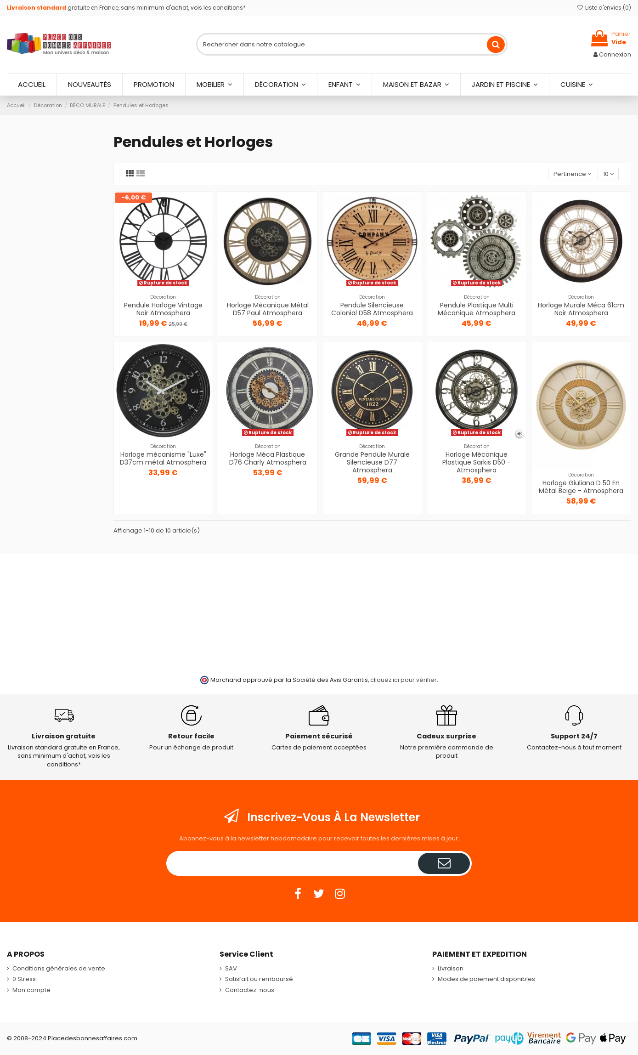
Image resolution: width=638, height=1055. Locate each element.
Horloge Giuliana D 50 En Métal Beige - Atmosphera (581, 486)
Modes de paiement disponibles (486, 979)
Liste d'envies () (604, 7)
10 (608, 174)
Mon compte (31, 990)
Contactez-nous (249, 990)
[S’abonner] (444, 863)
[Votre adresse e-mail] (293, 863)
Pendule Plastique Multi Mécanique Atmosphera (476, 309)
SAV (231, 968)
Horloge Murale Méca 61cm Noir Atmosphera (581, 309)
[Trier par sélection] (572, 174)
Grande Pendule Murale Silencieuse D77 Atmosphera (372, 462)
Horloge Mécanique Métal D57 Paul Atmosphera (268, 309)
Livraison (450, 968)
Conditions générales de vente (58, 968)
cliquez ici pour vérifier (403, 680)
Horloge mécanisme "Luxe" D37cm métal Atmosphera (163, 458)
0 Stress (24, 979)
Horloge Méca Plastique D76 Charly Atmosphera (267, 458)
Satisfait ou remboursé (259, 979)
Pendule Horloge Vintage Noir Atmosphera (163, 309)
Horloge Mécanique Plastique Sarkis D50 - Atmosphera (476, 462)
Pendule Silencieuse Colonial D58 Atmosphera (372, 309)
